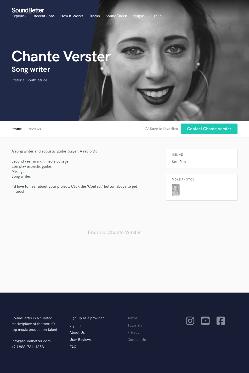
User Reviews (80, 340)
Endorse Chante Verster (114, 233)
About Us (77, 332)
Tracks (94, 16)
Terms (132, 318)
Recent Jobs (44, 16)
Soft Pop (179, 162)
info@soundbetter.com (31, 341)
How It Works (71, 16)
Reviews (34, 129)
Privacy (133, 332)
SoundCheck (116, 16)
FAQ (73, 347)
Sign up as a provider (86, 318)
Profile (16, 129)
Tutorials (134, 325)
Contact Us (136, 340)
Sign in (156, 16)
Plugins (139, 16)
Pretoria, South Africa (29, 80)
